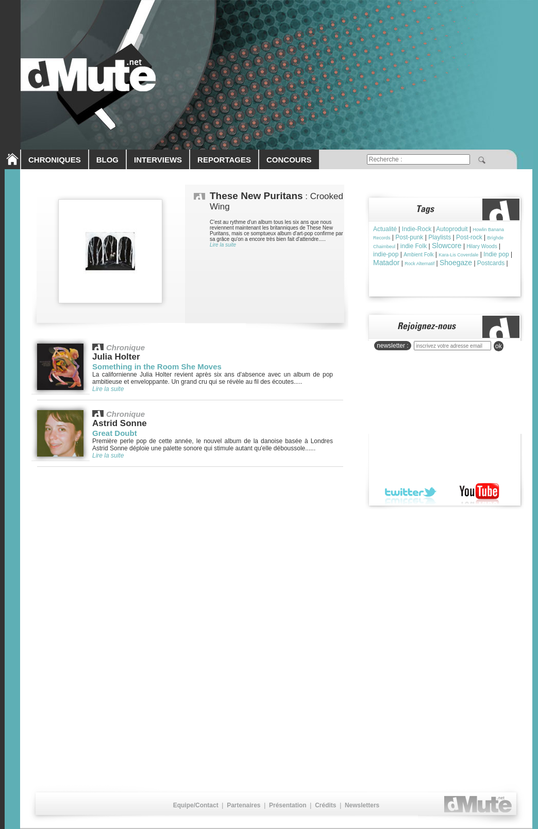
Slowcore (447, 245)
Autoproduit (451, 229)
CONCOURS (289, 159)
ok (498, 346)
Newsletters (362, 805)
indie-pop (385, 254)
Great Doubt (114, 433)
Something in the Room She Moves (157, 366)
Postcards (491, 263)
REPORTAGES (224, 159)
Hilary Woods (481, 246)
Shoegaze (456, 262)
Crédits (325, 805)
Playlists (439, 237)
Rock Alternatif (419, 263)
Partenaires (243, 805)
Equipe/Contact (195, 805)
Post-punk (409, 237)
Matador (386, 262)
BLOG (107, 159)
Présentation (288, 805)
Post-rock (469, 237)
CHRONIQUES (54, 159)
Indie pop (496, 254)
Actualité (385, 229)
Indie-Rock (416, 229)
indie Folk (413, 246)
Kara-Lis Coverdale (458, 254)
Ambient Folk (418, 254)
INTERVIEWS (158, 159)
